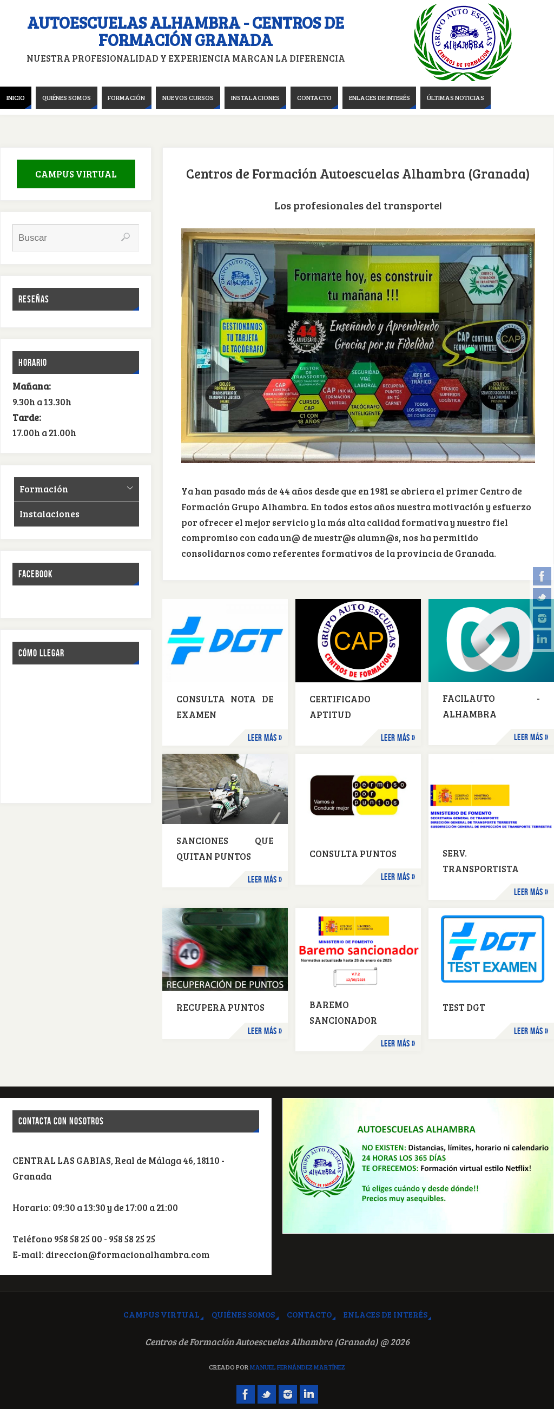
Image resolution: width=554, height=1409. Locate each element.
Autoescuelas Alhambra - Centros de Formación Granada (185, 31)
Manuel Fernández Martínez (297, 1366)
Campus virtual (161, 1314)
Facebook (35, 574)
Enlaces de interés (385, 1314)
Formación (43, 489)
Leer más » (265, 737)
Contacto (309, 1314)
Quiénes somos (243, 1314)
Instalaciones (49, 514)
